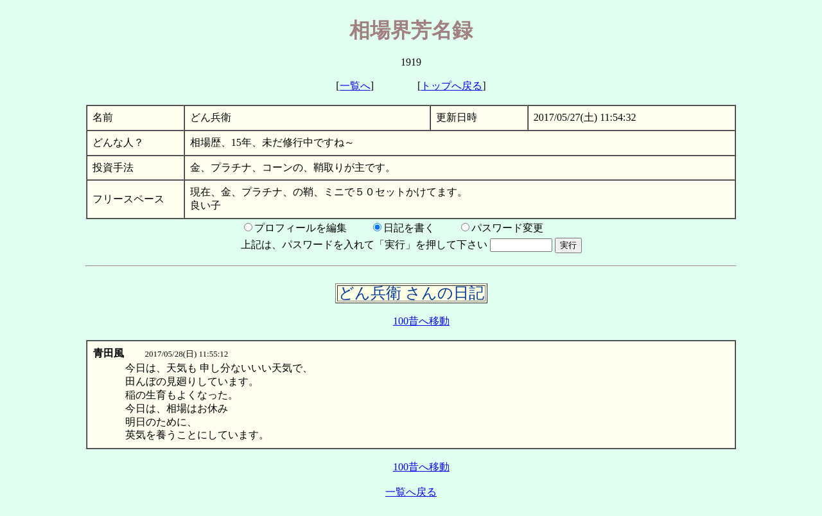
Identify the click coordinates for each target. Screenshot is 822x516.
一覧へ (355, 85)
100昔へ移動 (421, 321)
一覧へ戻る (411, 491)
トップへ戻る (451, 85)
